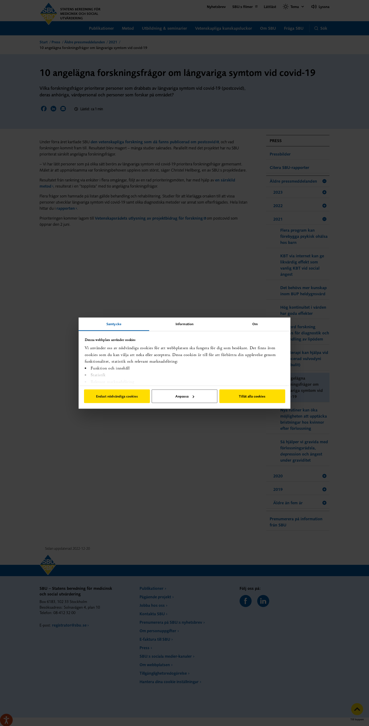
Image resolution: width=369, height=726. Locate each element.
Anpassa (184, 396)
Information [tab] (184, 323)
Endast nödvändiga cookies (117, 396)
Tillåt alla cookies (252, 396)
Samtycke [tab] (113, 323)
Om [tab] (255, 323)
